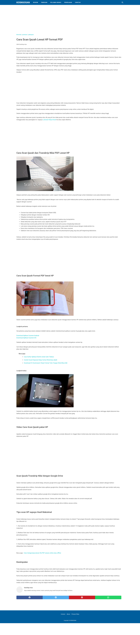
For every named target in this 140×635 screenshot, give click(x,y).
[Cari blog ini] (122, 2)
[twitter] (56, 597)
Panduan (44, 2)
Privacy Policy (75, 614)
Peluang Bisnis (55, 2)
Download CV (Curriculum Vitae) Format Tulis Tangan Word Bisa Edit (45, 363)
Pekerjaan (68, 2)
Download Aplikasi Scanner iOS (26, 338)
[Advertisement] (61, 20)
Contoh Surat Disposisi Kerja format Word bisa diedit (40, 360)
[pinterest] (82, 597)
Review (35, 2)
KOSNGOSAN (23, 2)
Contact (63, 614)
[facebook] (29, 597)
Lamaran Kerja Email (49, 120)
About (68, 614)
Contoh (78, 2)
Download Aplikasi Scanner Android (27, 335)
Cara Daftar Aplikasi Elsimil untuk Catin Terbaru (39, 357)
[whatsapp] (108, 597)
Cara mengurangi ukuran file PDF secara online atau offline (42, 553)
